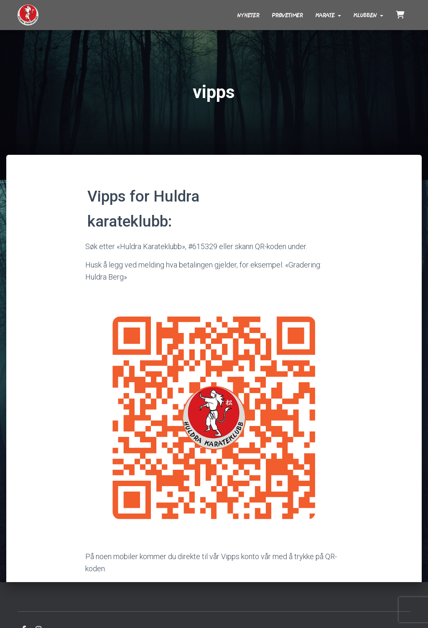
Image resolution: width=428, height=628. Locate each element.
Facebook (24, 608)
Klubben (368, 15)
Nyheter (248, 15)
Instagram (38, 608)
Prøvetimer (287, 15)
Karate (328, 15)
